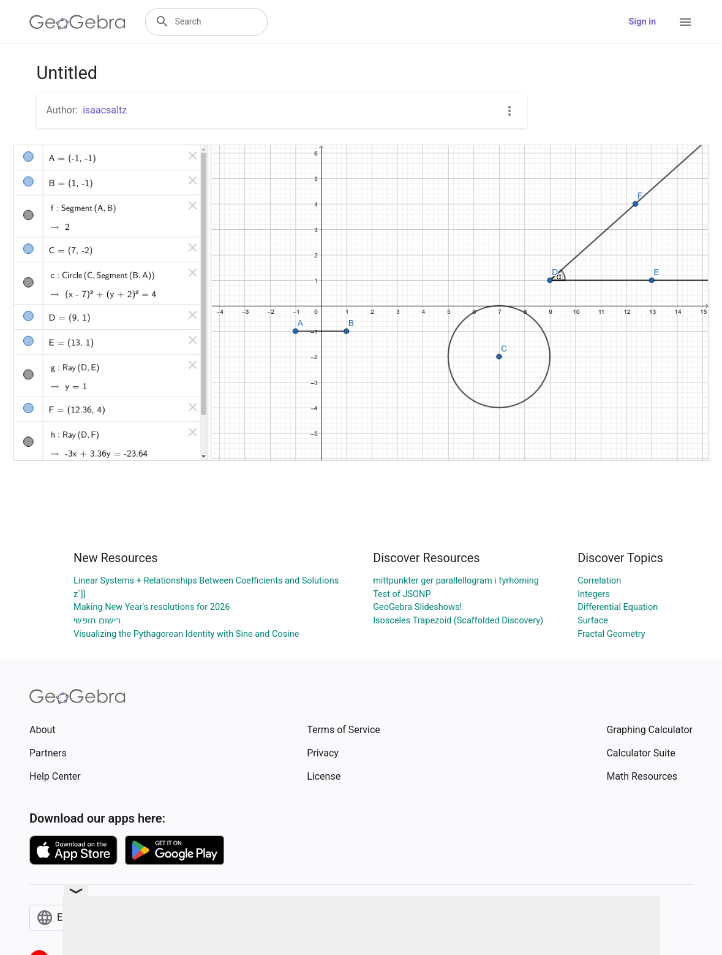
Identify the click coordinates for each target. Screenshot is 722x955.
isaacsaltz (105, 110)
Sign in (642, 22)
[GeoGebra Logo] (77, 22)
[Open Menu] (685, 22)
